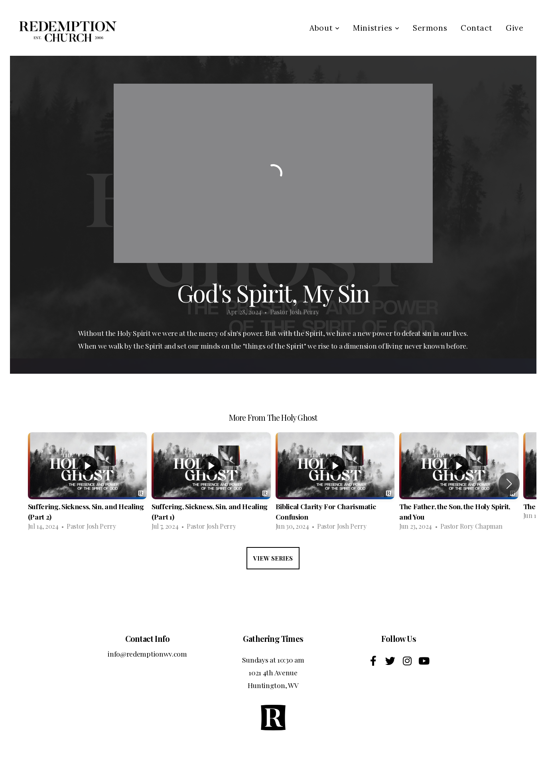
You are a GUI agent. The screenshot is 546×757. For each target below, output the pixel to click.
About (324, 28)
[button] (509, 483)
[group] (87, 483)
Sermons (430, 28)
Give (514, 28)
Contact (476, 28)
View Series (273, 558)
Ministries (376, 28)
